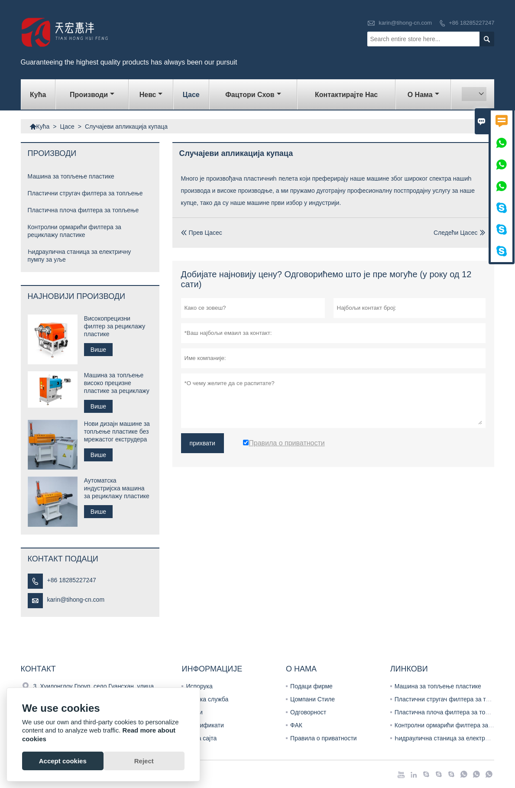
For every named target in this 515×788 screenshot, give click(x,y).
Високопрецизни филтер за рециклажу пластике (115, 326)
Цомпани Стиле (312, 699)
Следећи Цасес (455, 232)
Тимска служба (207, 699)
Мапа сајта (201, 738)
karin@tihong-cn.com (405, 22)
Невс (151, 94)
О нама (423, 94)
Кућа (38, 94)
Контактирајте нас (346, 94)
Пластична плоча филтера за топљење (83, 210)
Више (98, 349)
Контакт (38, 669)
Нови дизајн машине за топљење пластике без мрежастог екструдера (117, 431)
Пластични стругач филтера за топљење (85, 193)
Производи (92, 94)
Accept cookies (63, 761)
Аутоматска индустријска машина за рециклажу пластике (116, 488)
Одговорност (308, 712)
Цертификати (204, 725)
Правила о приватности (323, 738)
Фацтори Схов (253, 94)
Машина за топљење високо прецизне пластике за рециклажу (116, 383)
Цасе (191, 94)
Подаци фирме (311, 686)
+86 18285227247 (471, 22)
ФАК (296, 725)
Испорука (199, 686)
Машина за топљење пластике (71, 176)
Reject (144, 761)
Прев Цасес (201, 232)
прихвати (202, 443)
